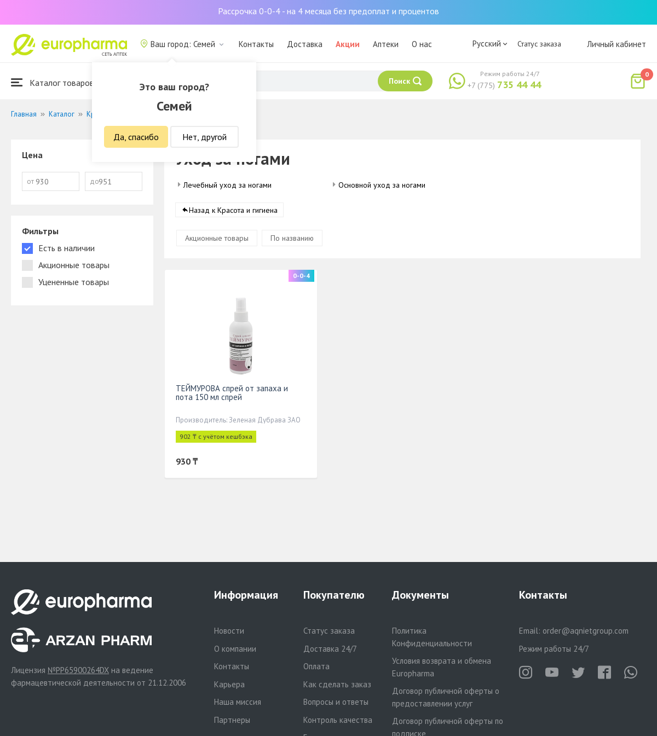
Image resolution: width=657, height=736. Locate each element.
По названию (292, 238)
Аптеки (386, 44)
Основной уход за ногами (381, 185)
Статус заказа (539, 44)
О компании (235, 649)
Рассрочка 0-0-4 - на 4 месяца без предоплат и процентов (328, 10)
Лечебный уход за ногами (227, 185)
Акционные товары (217, 238)
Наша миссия (237, 702)
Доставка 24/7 (330, 649)
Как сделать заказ (337, 684)
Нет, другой (204, 136)
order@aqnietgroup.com (586, 630)
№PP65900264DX (78, 670)
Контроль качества (337, 720)
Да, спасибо (136, 136)
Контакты (256, 44)
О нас (422, 44)
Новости (229, 630)
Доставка (304, 44)
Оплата (316, 666)
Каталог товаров (52, 82)
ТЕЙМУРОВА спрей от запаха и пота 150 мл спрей (232, 392)
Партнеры (232, 720)
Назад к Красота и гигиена (233, 210)
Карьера (229, 684)
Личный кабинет (616, 44)
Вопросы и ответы (335, 702)
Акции (348, 44)
